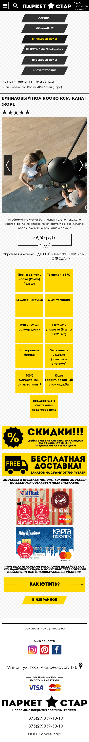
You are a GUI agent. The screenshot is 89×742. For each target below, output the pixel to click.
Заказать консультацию (44, 628)
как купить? (45, 584)
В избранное (44, 600)
